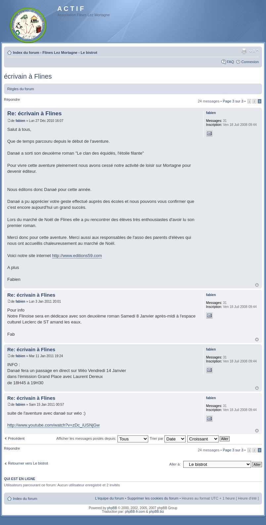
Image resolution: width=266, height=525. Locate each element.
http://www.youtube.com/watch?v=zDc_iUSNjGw (53, 425)
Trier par (168, 438)
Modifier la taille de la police (254, 51)
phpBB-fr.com (135, 511)
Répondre (12, 99)
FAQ (230, 62)
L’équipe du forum (109, 498)
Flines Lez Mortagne (59, 53)
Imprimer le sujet (243, 51)
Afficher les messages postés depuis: (102, 438)
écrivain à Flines (28, 76)
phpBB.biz (156, 511)
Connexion (250, 62)
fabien (20, 121)
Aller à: (175, 464)
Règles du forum (20, 89)
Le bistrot (89, 53)
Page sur (233, 101)
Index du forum (26, 53)
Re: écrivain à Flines (34, 113)
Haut (257, 285)
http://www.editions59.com (77, 255)
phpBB (112, 508)
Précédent (16, 438)
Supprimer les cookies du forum (153, 498)
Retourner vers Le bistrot (28, 463)
